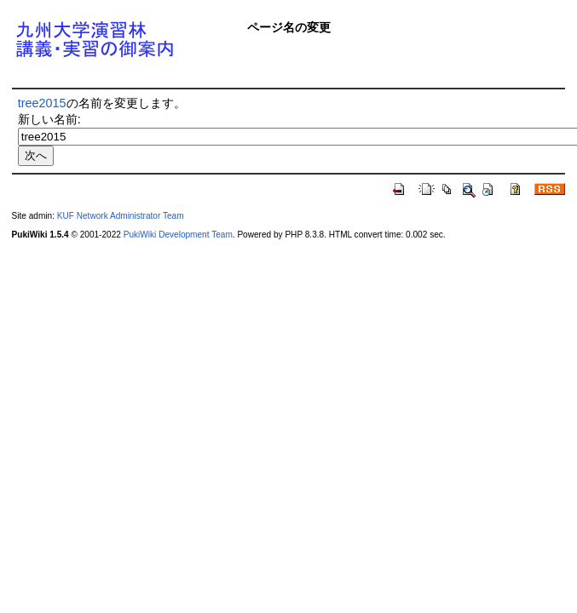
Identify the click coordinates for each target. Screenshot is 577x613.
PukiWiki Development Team (178, 234)
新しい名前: (49, 119)
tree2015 (42, 103)
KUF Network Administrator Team (120, 216)
